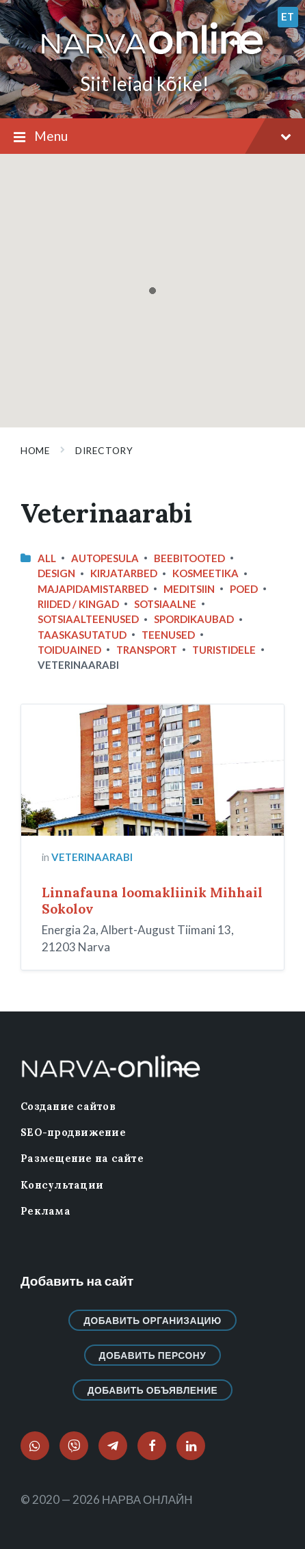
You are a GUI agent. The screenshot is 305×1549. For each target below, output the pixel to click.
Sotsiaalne (165, 604)
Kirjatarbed (123, 573)
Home (35, 450)
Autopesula (105, 558)
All (47, 558)
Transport (146, 650)
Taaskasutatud (82, 634)
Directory (104, 450)
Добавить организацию (152, 1320)
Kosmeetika (205, 573)
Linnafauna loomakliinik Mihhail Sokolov (152, 900)
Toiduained (69, 650)
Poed (244, 589)
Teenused (168, 634)
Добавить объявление (153, 1390)
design (56, 573)
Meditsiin (189, 589)
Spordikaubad (194, 619)
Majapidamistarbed (93, 589)
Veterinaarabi (92, 857)
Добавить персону (153, 1355)
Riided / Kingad (78, 604)
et (288, 16)
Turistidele (224, 650)
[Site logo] (152, 55)
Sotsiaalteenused (88, 619)
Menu (152, 137)
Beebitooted (189, 558)
